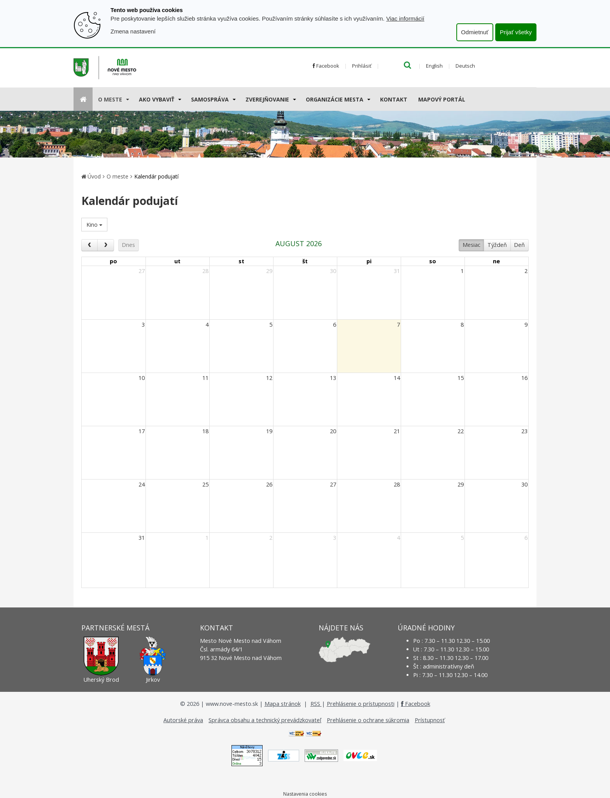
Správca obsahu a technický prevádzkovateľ (265, 720)
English (434, 65)
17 (141, 431)
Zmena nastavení (133, 31)
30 (333, 271)
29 (269, 271)
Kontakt (393, 99)
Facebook (326, 65)
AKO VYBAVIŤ (156, 99)
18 (205, 431)
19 (269, 431)
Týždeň (497, 244)
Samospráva (210, 99)
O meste (110, 99)
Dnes (128, 244)
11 (205, 378)
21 (397, 431)
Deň (519, 244)
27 (141, 271)
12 (269, 378)
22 (460, 431)
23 (524, 431)
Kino (94, 224)
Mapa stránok (283, 703)
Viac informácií (405, 18)
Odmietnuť (475, 32)
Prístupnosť (430, 720)
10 (141, 378)
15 (460, 378)
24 (141, 484)
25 (205, 484)
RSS (316, 703)
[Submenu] (127, 99)
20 (333, 431)
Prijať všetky (516, 32)
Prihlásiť (362, 65)
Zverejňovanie (267, 99)
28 (205, 271)
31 (397, 271)
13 (333, 378)
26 (269, 484)
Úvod (94, 176)
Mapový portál (441, 99)
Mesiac (471, 244)
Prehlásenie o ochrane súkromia (368, 720)
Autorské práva (183, 720)
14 (397, 378)
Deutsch (465, 65)
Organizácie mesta (334, 99)
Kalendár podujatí (156, 176)
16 (524, 378)
